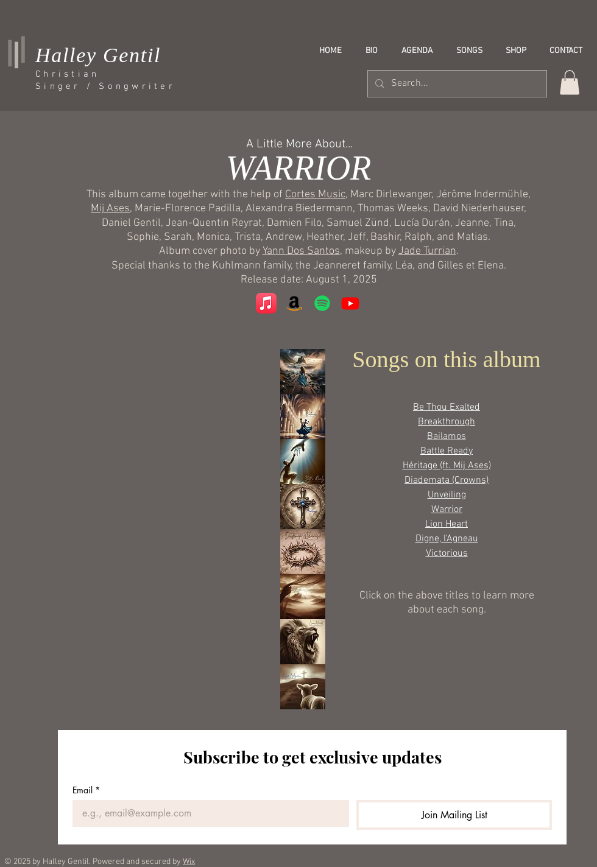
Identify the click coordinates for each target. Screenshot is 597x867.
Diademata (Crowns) (446, 480)
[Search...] (456, 84)
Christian (67, 74)
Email (86, 790)
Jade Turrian (427, 251)
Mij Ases (110, 208)
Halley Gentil (98, 55)
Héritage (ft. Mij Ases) (447, 466)
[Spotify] (322, 303)
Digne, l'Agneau (446, 539)
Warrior (446, 510)
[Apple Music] (266, 303)
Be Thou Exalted (446, 407)
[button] (569, 82)
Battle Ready (446, 451)
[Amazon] (294, 303)
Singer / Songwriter (105, 86)
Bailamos (446, 436)
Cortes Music (315, 194)
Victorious (447, 553)
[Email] (207, 813)
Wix (189, 862)
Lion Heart (446, 524)
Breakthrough (446, 422)
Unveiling (447, 495)
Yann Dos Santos (301, 251)
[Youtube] (350, 303)
